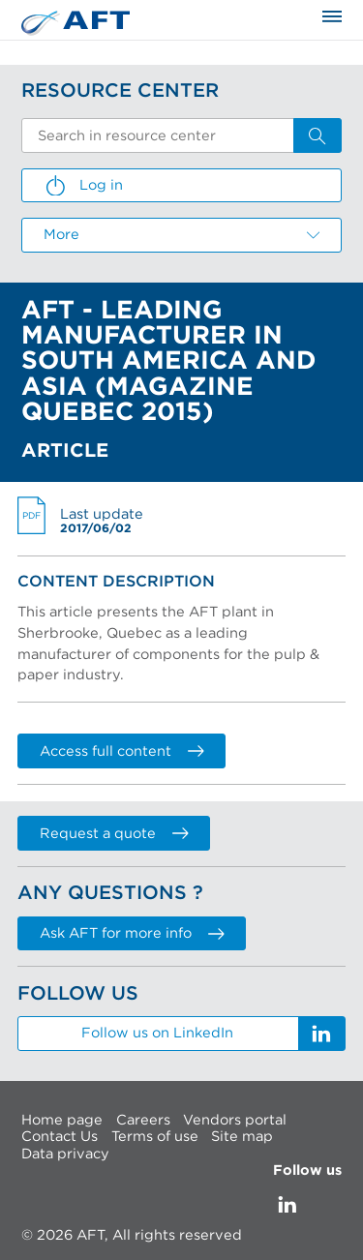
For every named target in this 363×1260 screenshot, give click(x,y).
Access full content (121, 751)
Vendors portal (235, 1120)
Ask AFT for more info (132, 933)
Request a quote (114, 833)
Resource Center (120, 91)
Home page (62, 1120)
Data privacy (65, 1154)
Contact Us (59, 1136)
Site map (242, 1136)
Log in (83, 185)
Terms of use (154, 1136)
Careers (143, 1120)
